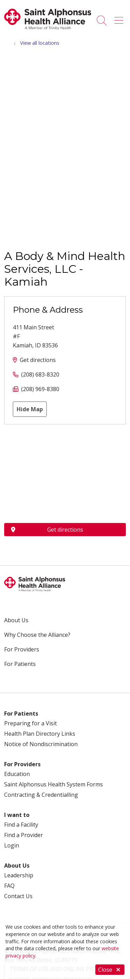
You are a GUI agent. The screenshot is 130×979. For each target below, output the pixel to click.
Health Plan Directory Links (39, 733)
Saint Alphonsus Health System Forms (53, 784)
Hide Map (30, 409)
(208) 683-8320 (40, 374)
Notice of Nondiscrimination (41, 744)
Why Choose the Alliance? (37, 635)
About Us (16, 620)
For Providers (21, 649)
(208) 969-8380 (40, 389)
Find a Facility (21, 824)
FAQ (9, 885)
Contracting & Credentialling (41, 795)
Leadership (18, 875)
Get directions (38, 360)
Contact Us (18, 896)
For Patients (20, 664)
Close (110, 969)
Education (17, 774)
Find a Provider (23, 835)
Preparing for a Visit (30, 723)
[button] (120, 18)
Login (11, 845)
